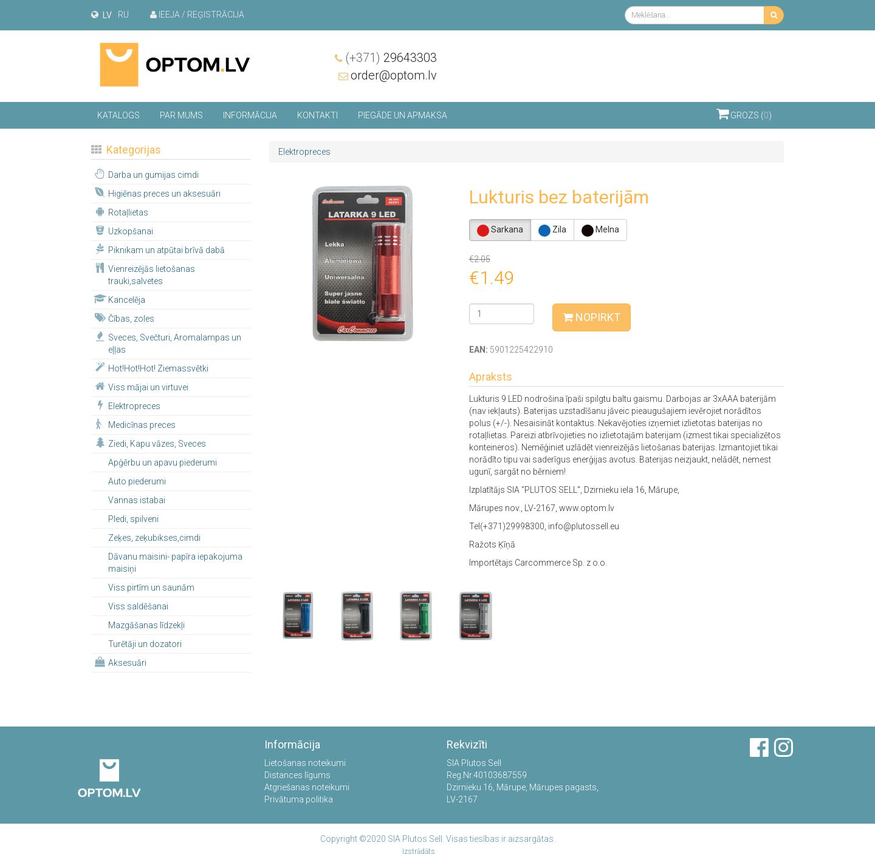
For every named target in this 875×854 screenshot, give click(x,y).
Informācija (250, 115)
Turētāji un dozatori (145, 643)
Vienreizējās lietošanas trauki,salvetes (143, 273)
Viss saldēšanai (138, 606)
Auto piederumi (137, 481)
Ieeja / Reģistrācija (197, 14)
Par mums (181, 115)
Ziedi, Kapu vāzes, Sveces (149, 442)
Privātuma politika (298, 799)
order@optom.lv (741, 74)
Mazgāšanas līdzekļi (146, 624)
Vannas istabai (136, 499)
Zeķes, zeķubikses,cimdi (154, 537)
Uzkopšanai (122, 230)
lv (107, 15)
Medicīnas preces (134, 423)
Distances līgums (297, 775)
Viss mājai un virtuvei (140, 386)
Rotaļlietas (120, 211)
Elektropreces (126, 404)
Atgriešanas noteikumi (306, 787)
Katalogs (118, 115)
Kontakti (317, 115)
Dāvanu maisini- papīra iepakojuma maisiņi (175, 562)
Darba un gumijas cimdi (145, 173)
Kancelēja (118, 298)
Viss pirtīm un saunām (151, 587)
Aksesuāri (119, 661)
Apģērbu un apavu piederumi (162, 462)
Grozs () (744, 113)
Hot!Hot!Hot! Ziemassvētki (150, 367)
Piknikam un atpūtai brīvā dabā (158, 248)
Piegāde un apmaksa (402, 115)
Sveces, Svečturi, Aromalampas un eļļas (166, 342)
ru (123, 14)
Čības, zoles (123, 317)
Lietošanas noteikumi (305, 763)
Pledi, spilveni (133, 518)
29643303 (738, 57)
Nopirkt (591, 316)
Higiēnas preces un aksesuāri (156, 192)
